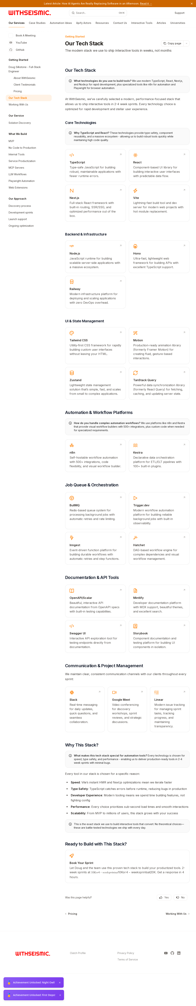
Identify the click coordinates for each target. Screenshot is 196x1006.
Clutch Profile (78, 953)
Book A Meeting (22, 35)
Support (180, 12)
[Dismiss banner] (191, 3)
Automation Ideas (61, 24)
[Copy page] (172, 43)
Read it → (146, 3)
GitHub (16, 50)
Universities (177, 24)
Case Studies (37, 24)
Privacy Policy (125, 953)
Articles (161, 24)
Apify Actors (83, 24)
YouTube (18, 43)
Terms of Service (127, 959)
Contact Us (120, 24)
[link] (95, 165)
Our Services (17, 24)
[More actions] (186, 43)
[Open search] (98, 13)
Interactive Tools (141, 24)
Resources (102, 24)
